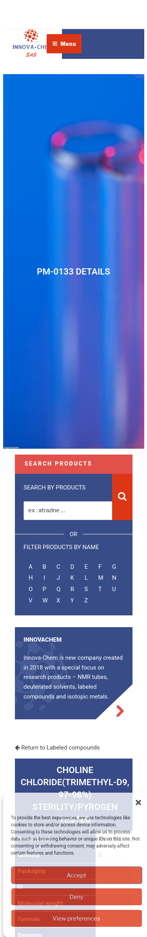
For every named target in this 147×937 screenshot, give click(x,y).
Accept (76, 875)
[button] (138, 802)
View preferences (76, 918)
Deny (76, 897)
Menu (64, 43)
